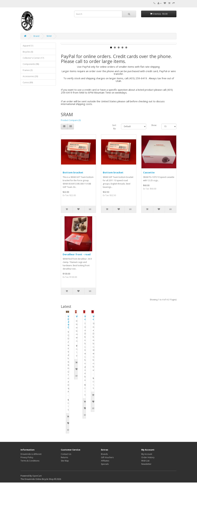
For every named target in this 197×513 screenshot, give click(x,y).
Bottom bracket (73, 203)
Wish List (145, 491)
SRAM (49, 36)
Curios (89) (28, 82)
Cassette (149, 203)
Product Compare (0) (71, 150)
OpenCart (37, 506)
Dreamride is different (31, 484)
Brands (104, 484)
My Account (146, 484)
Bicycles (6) (28, 51)
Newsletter (146, 494)
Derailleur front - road (77, 284)
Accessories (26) (30, 76)
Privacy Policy (27, 487)
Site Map (65, 491)
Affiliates (105, 491)
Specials (105, 494)
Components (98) (31, 64)
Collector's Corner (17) (33, 58)
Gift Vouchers (107, 487)
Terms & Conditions (30, 491)
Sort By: (114, 157)
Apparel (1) (28, 45)
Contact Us (66, 484)
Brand (36, 36)
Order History (147, 487)
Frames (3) (28, 70)
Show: (154, 155)
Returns (64, 487)
